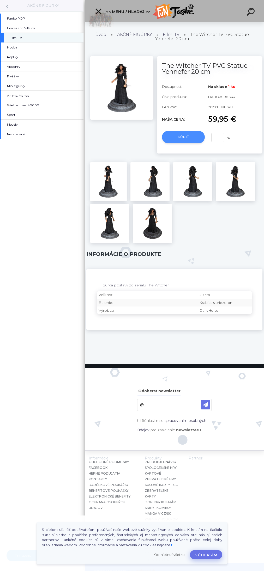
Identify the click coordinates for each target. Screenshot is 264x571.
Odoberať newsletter (159, 391)
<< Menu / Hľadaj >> (122, 11)
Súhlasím (206, 555)
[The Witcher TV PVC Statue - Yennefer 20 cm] (121, 58)
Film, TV (171, 34)
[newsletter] (205, 404)
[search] (251, 13)
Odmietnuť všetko (169, 555)
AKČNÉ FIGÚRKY (43, 5)
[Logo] (174, 11)
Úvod (100, 34)
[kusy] (217, 137)
